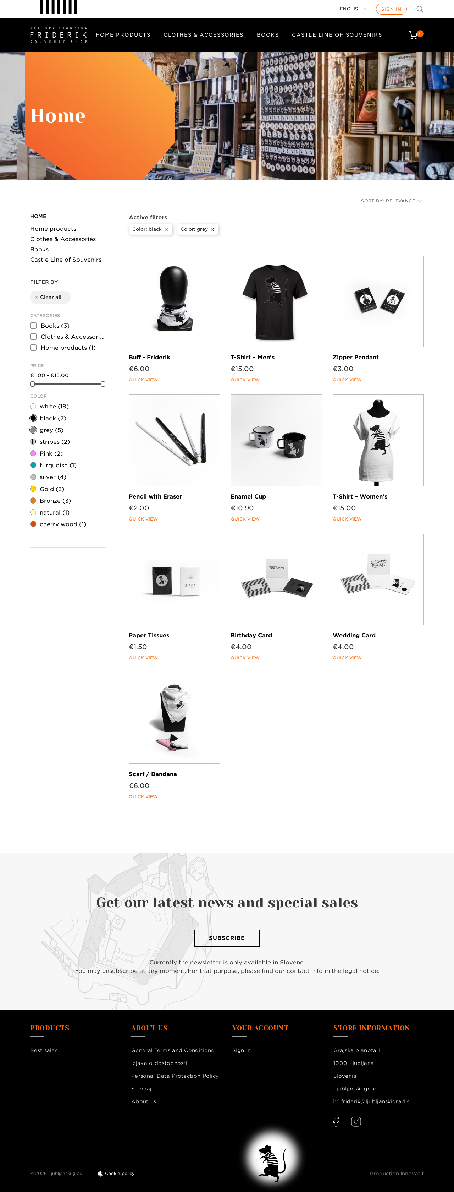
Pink (51, 453)
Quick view (143, 379)
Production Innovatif (397, 1173)
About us (143, 1101)
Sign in (391, 9)
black (53, 418)
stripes (55, 442)
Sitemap (142, 1089)
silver (53, 477)
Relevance (404, 200)
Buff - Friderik (149, 357)
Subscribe (227, 938)
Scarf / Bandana (153, 774)
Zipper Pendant (356, 357)
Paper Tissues (149, 635)
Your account (260, 1028)
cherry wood (63, 524)
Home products (123, 35)
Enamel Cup (248, 496)
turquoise (58, 465)
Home (38, 216)
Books (268, 35)
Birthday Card (251, 635)
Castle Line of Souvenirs (337, 35)
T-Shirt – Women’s (360, 496)
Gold (52, 489)
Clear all (47, 297)
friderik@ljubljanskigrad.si (376, 1101)
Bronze (55, 500)
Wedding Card (354, 635)
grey (51, 430)
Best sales (43, 1050)
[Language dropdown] (354, 9)
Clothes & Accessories (204, 35)
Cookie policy (120, 1173)
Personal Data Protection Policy (175, 1076)
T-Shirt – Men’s (253, 357)
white (54, 406)
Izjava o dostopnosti (159, 1063)
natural (55, 512)
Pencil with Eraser (155, 496)
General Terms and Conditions (172, 1050)
